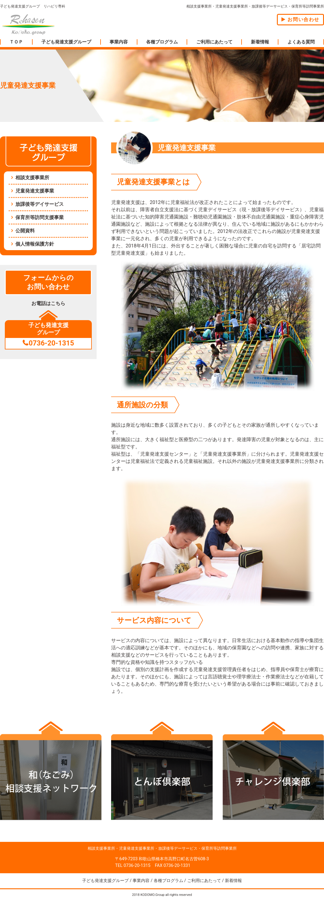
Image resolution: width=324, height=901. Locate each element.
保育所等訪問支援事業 (39, 217)
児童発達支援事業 (34, 191)
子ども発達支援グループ (66, 42)
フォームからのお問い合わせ (48, 282)
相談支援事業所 (32, 177)
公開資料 (25, 231)
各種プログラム (162, 42)
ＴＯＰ (16, 42)
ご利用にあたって (214, 42)
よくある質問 (301, 42)
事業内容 (119, 42)
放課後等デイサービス (39, 204)
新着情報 (260, 42)
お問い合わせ (300, 19)
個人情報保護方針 (34, 244)
